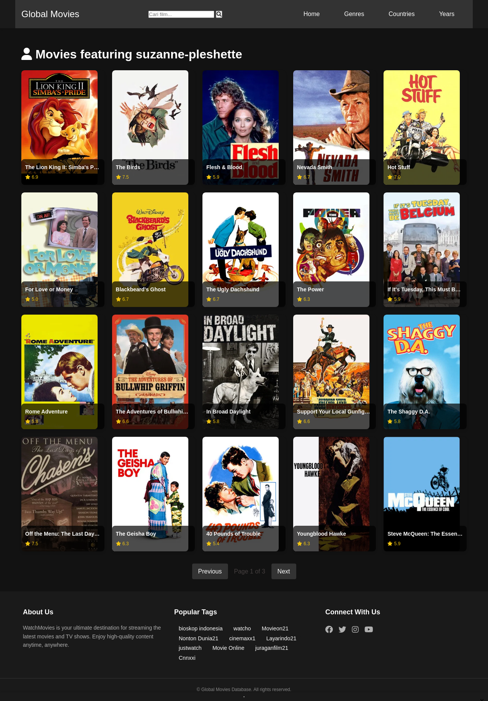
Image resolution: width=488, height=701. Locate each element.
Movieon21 (275, 628)
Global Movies (50, 14)
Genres (354, 14)
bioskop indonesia (201, 628)
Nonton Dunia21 (198, 638)
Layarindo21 (281, 638)
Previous (210, 571)
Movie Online (228, 648)
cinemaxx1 (242, 638)
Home (311, 14)
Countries (401, 14)
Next (284, 571)
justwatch (190, 648)
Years (446, 14)
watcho (242, 628)
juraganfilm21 (271, 648)
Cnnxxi (187, 658)
